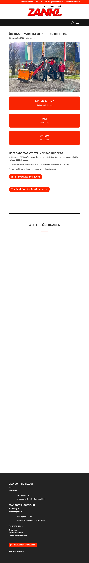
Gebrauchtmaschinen (18, 535)
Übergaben (30, 38)
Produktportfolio (16, 533)
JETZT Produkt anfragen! (25, 176)
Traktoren (13, 530)
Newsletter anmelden (24, 545)
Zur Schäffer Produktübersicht (29, 189)
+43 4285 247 (45, 1)
